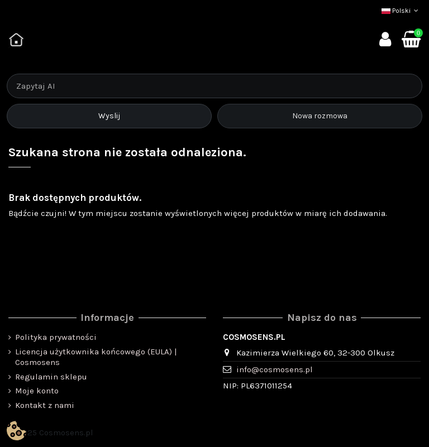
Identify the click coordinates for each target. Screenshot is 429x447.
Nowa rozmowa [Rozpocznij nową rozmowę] (319, 116)
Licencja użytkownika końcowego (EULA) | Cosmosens (96, 357)
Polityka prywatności (56, 337)
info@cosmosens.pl (274, 369)
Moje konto (37, 391)
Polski (401, 11)
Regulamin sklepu (51, 377)
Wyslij (109, 116)
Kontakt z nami (44, 405)
